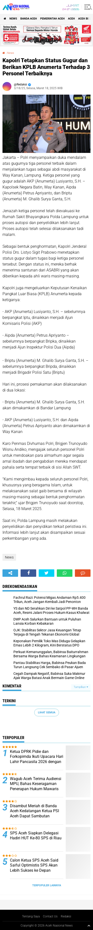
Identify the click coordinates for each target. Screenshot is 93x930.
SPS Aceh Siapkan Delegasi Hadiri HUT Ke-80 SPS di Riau (36, 836)
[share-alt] (10, 573)
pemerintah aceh (52, 18)
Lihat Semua (46, 712)
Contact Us (50, 916)
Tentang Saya (31, 916)
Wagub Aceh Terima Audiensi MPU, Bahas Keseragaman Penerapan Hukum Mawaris (35, 783)
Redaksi (66, 916)
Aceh (71, 18)
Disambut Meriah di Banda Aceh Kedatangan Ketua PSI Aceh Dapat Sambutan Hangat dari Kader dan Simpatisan (34, 816)
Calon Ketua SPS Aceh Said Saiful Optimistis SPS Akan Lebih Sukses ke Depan (34, 865)
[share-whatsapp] (64, 573)
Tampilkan (81, 687)
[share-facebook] (28, 573)
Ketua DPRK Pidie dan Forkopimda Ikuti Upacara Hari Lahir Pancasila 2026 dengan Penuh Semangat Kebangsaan (36, 759)
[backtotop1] (89, 925)
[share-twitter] (46, 573)
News (13, 18)
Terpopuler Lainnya (46, 885)
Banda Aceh (28, 18)
